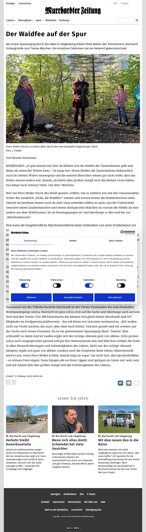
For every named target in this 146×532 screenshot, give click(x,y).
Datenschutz (74, 502)
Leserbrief (76, 509)
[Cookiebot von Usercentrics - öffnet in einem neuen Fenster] (122, 232)
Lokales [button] (10, 20)
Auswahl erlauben (73, 297)
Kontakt (45, 502)
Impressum (59, 502)
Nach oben (73, 528)
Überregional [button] (25, 20)
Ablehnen (31, 297)
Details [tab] (73, 240)
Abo (115, 3)
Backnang (64, 20)
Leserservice (25, 3)
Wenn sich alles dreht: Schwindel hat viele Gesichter (70, 444)
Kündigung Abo (93, 509)
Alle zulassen (114, 297)
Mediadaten (70, 494)
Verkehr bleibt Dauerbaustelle (18, 442)
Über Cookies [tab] (116, 240)
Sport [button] (39, 20)
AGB (103, 502)
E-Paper (125, 3)
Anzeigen (10, 3)
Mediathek (50, 20)
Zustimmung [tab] (30, 240)
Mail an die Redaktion (56, 509)
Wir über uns (91, 502)
